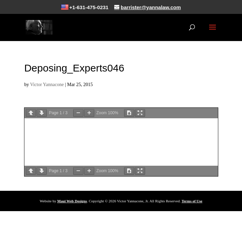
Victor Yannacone (47, 84)
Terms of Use (192, 201)
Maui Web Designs (72, 201)
